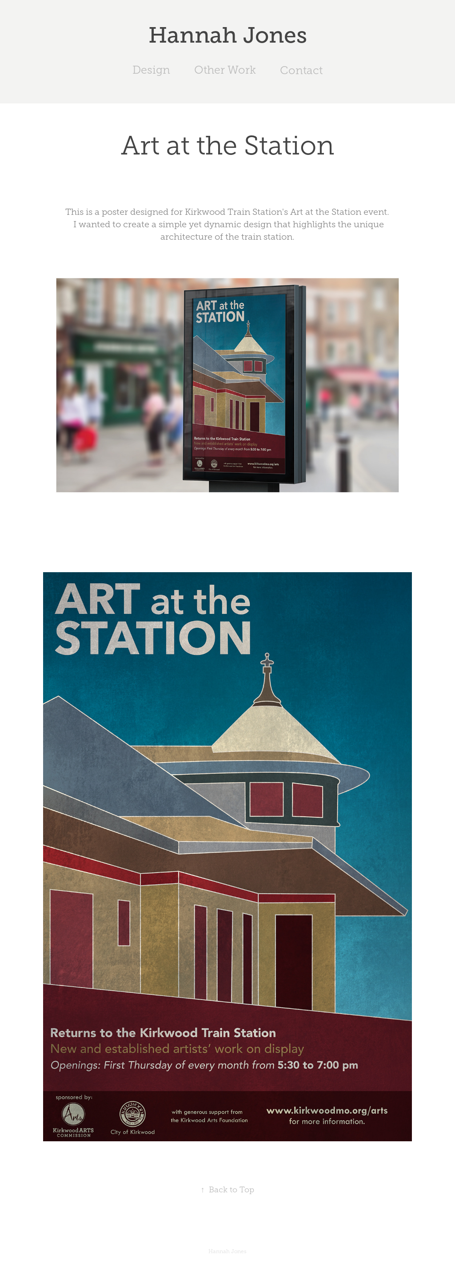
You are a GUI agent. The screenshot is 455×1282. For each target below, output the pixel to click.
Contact (301, 70)
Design (151, 70)
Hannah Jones (227, 35)
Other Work (225, 70)
